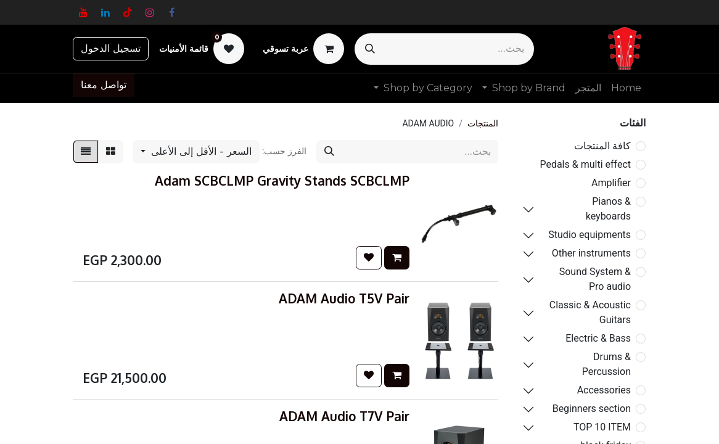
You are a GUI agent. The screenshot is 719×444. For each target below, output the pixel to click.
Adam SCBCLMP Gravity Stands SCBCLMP (282, 181)
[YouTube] (83, 12)
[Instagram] (150, 12)
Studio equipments (589, 234)
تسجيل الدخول (111, 48)
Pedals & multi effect (585, 164)
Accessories (604, 390)
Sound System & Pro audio (595, 279)
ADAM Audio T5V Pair (344, 298)
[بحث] (370, 49)
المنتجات (482, 123)
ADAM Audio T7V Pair (344, 416)
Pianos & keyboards (608, 208)
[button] (196, 151)
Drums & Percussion (606, 364)
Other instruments (591, 253)
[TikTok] (128, 12)
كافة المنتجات (602, 146)
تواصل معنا (103, 85)
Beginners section (592, 408)
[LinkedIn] (105, 12)
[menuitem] (626, 88)
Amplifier (611, 183)
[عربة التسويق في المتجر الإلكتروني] (303, 48)
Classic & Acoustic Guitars (590, 312)
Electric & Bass (598, 338)
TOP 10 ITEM (602, 427)
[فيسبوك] (172, 12)
